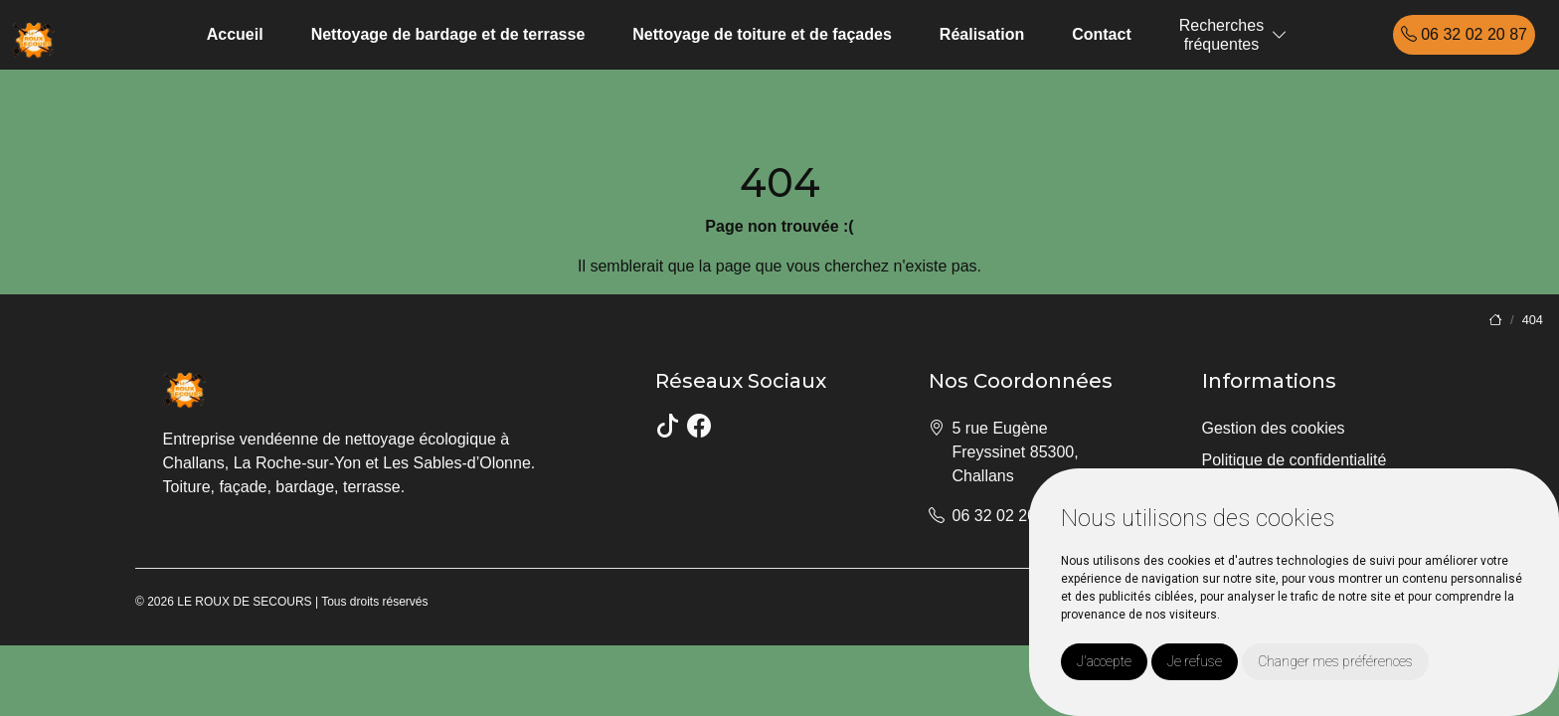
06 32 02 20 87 (1464, 34)
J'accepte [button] (1104, 661)
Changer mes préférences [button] (1335, 661)
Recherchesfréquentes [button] (1221, 35)
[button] (1280, 35)
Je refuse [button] (1194, 661)
